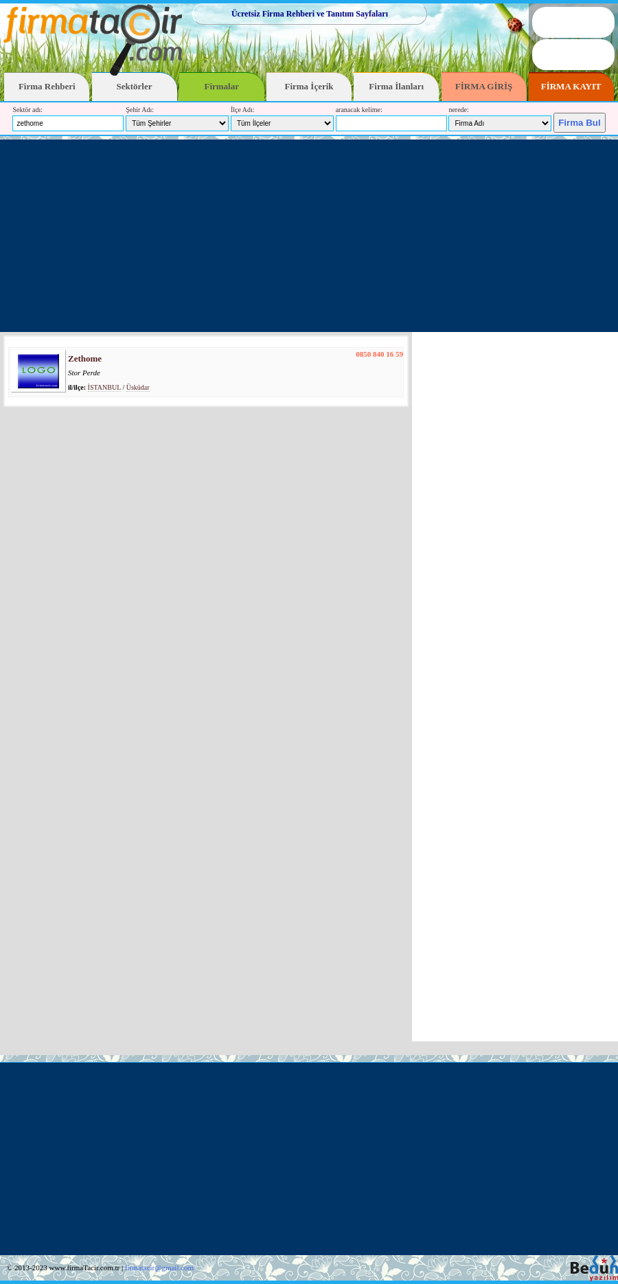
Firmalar (221, 86)
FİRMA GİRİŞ (483, 86)
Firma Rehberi (47, 86)
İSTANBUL (104, 387)
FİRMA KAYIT (571, 86)
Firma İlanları (396, 86)
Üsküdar (138, 387)
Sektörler (134, 86)
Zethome (85, 358)
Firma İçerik (308, 86)
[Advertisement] (309, 236)
